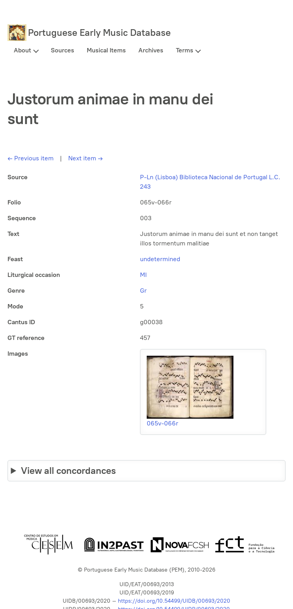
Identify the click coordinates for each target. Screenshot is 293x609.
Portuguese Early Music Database (99, 32)
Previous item (30, 158)
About (22, 50)
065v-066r (162, 423)
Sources (62, 50)
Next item (85, 158)
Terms (184, 50)
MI (143, 275)
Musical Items (106, 50)
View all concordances (68, 470)
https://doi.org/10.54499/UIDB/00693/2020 (174, 601)
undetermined (160, 259)
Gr (143, 290)
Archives (150, 50)
